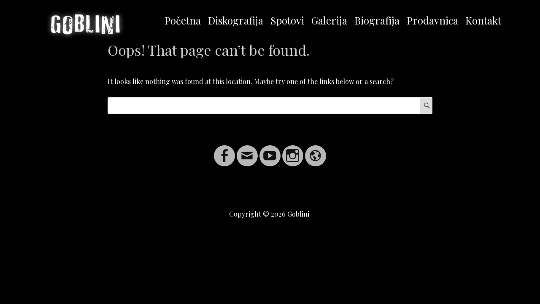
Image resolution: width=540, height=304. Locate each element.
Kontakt (483, 20)
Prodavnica (432, 20)
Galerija (329, 20)
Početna (183, 20)
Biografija (377, 20)
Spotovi (287, 20)
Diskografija (235, 20)
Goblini (298, 213)
